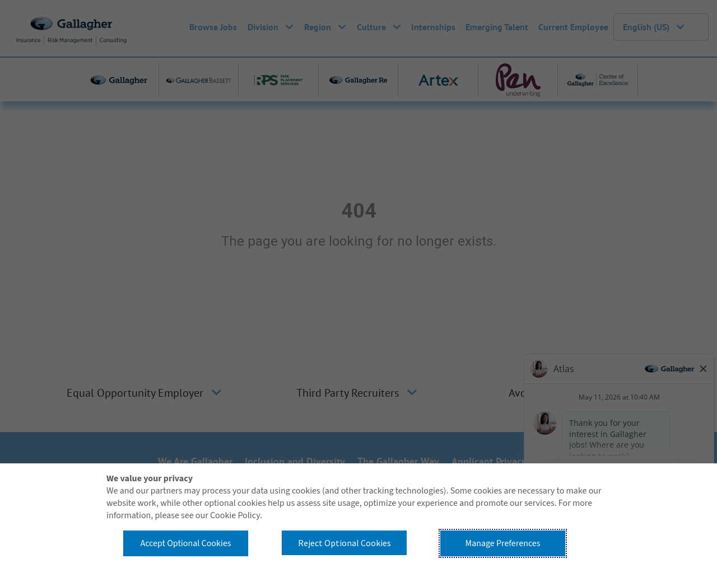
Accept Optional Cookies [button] (185, 543)
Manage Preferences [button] (503, 543)
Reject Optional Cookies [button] (344, 542)
